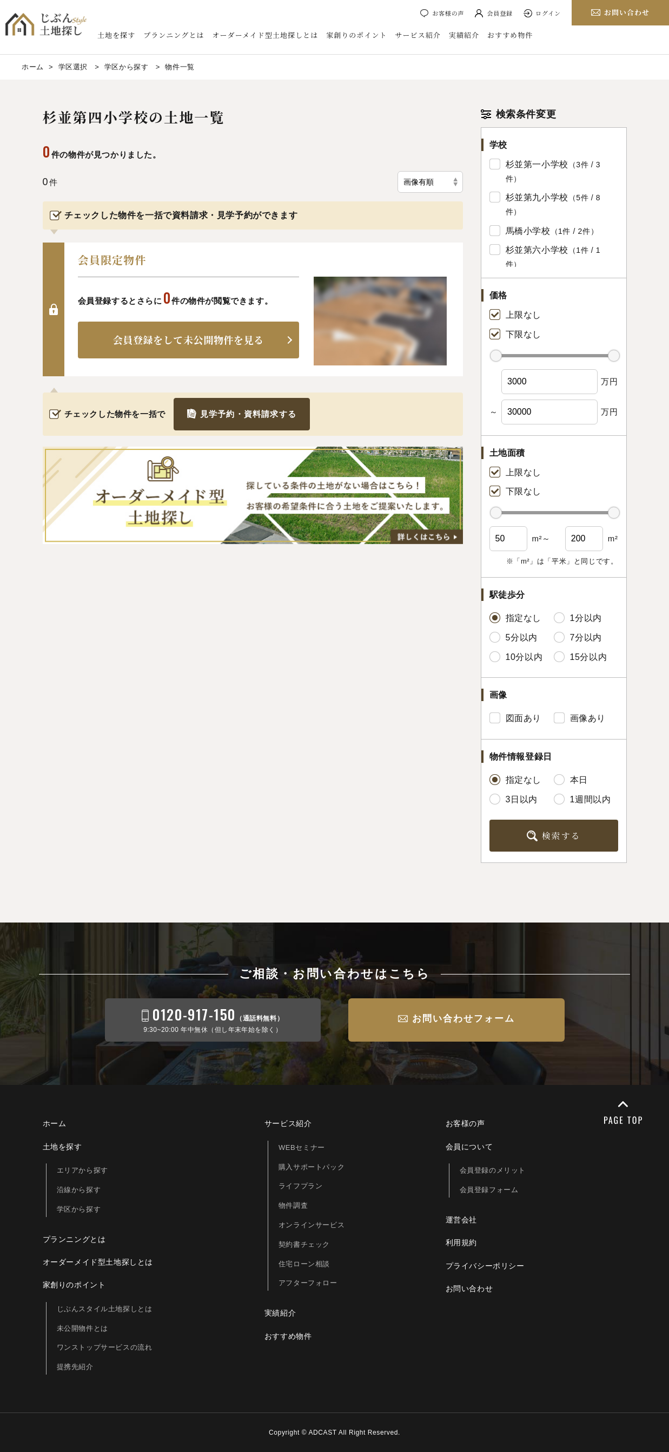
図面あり (515, 717)
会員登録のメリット (493, 1170)
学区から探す (79, 1209)
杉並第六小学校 (537, 249)
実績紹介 (464, 35)
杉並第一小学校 (537, 164)
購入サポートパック (312, 1167)
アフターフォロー (308, 1283)
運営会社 (461, 1219)
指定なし (515, 617)
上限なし (515, 314)
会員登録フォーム (489, 1190)
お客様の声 (448, 13)
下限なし (515, 334)
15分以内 (580, 656)
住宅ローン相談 (304, 1264)
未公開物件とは (82, 1328)
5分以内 (513, 637)
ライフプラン (301, 1186)
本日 (571, 779)
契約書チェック (304, 1244)
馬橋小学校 (528, 231)
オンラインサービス (312, 1225)
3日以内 (513, 799)
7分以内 (578, 637)
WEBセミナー (302, 1147)
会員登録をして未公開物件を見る (188, 339)
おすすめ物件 (510, 35)
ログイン (548, 13)
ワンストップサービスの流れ (105, 1347)
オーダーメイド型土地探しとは (266, 35)
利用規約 (461, 1242)
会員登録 (500, 13)
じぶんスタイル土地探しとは (105, 1309)
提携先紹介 (75, 1367)
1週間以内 (582, 799)
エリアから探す (82, 1170)
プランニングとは (173, 35)
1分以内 (578, 617)
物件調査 (293, 1205)
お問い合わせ (469, 1288)
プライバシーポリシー (485, 1265)
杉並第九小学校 (537, 197)
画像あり (580, 717)
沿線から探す (79, 1190)
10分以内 (516, 656)
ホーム (55, 1123)
